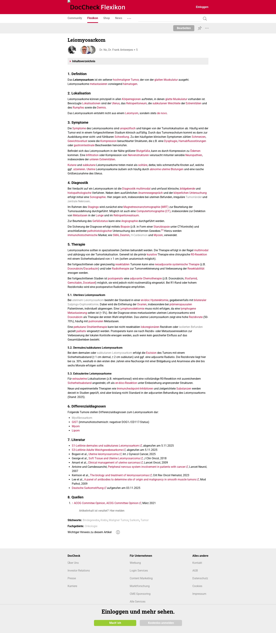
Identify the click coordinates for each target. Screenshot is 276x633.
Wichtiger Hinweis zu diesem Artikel (90, 532)
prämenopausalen (181, 304)
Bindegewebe (91, 520)
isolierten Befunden (191, 327)
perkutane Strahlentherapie (90, 327)
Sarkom (134, 520)
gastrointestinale (84, 145)
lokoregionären (150, 327)
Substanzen (183, 388)
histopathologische (79, 192)
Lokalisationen (91, 103)
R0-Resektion (199, 254)
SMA (116, 235)
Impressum (199, 593)
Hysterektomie (159, 300)
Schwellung (122, 136)
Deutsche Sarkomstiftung (88, 488)
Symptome (79, 128)
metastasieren (98, 84)
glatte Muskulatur (176, 99)
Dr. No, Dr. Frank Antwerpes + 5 (118, 49)
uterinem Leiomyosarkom (88, 300)
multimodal (143, 188)
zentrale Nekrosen (79, 201)
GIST (75, 422)
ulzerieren (79, 169)
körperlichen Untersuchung (190, 192)
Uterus (116, 103)
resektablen (122, 264)
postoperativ (115, 278)
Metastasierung (77, 312)
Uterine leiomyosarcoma (104, 454)
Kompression (108, 141)
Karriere (72, 586)
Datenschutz (200, 578)
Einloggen (202, 7)
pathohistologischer (99, 231)
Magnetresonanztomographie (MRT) (146, 207)
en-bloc (145, 300)
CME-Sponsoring (140, 593)
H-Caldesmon (139, 235)
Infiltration (92, 155)
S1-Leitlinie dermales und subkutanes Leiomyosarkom (105, 445)
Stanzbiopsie (161, 226)
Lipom (76, 430)
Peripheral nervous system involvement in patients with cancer (146, 466)
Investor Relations (79, 570)
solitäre (142, 165)
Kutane (72, 165)
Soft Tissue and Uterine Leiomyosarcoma (114, 458)
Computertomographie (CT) (153, 211)
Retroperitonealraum (126, 215)
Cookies (197, 586)
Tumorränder (194, 197)
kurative (152, 254)
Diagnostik (129, 188)
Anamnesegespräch (150, 192)
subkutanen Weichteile (166, 103)
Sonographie (98, 197)
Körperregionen (131, 99)
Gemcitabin (75, 282)
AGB (195, 570)
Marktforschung (140, 586)
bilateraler (200, 300)
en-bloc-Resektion (126, 383)
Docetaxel (89, 282)
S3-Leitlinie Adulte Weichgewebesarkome (97, 450)
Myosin (158, 235)
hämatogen (130, 84)
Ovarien (142, 304)
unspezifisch (128, 128)
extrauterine (79, 378)
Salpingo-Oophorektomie (83, 304)
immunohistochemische (83, 235)
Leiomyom (131, 113)
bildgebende (187, 188)
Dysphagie (170, 141)
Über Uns (73, 562)
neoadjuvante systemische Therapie (177, 264)
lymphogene (188, 308)
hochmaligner (121, 79)
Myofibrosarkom (82, 417)
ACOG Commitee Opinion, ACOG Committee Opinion (106, 503)
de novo (162, 113)
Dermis (101, 107)
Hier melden (117, 510)
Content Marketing (141, 578)
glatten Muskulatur (166, 79)
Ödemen (195, 151)
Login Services (139, 570)
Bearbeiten (184, 28)
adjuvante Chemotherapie (146, 278)
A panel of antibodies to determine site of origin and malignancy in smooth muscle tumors (140, 479)
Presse (72, 578)
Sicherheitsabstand (80, 383)
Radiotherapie (120, 268)
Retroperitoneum (136, 103)
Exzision (151, 352)
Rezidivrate (196, 317)
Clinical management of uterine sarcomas (114, 462)
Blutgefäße (143, 151)
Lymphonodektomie (132, 308)
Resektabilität (195, 268)
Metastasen (80, 215)
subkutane (89, 165)
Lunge (100, 215)
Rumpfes (78, 107)
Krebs (104, 520)
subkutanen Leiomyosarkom (114, 352)
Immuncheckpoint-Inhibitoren (135, 388)
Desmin (125, 235)
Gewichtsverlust (77, 141)
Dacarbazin (91, 268)
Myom (76, 426)
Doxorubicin (75, 268)
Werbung (135, 562)
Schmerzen (199, 136)
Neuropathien (193, 155)
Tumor (135, 79)
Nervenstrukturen (138, 155)
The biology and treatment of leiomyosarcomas (119, 475)
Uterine (91, 169)
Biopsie (125, 226)
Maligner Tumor (118, 520)
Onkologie (91, 526)
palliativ (81, 331)
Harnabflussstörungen (192, 141)
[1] (162, 230)
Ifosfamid (191, 278)
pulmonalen (96, 321)
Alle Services (137, 601)
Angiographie (129, 221)
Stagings (93, 207)
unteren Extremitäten (102, 159)
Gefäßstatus (100, 221)
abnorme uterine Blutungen (166, 169)
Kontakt (197, 562)
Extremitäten (193, 103)
